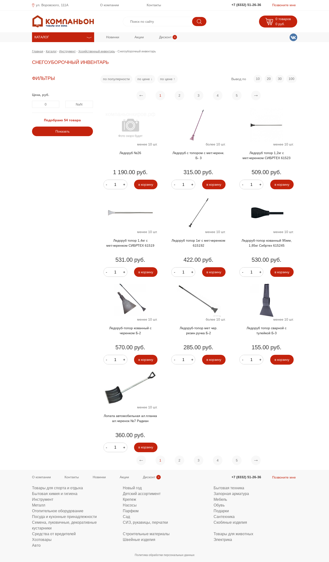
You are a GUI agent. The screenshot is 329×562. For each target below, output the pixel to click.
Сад (126, 516)
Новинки (112, 37)
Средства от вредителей (54, 534)
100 (291, 79)
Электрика (223, 539)
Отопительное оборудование (57, 511)
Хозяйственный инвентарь (96, 51)
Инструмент (67, 51)
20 (269, 79)
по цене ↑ (167, 79)
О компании (109, 5)
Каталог (51, 51)
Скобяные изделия (230, 522)
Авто (36, 545)
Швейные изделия (139, 539)
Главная (37, 51)
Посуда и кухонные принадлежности (64, 516)
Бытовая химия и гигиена (54, 493)
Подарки (221, 511)
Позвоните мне (284, 5)
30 (280, 79)
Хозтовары (42, 539)
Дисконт (165, 37)
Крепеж (129, 499)
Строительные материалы (146, 534)
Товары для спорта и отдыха (57, 488)
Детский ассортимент (142, 493)
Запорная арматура (231, 493)
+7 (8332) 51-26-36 (246, 5)
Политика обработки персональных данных (164, 555)
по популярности (116, 79)
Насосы (130, 505)
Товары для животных (233, 534)
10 (258, 79)
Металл (38, 505)
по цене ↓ (144, 79)
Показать (62, 131)
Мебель (220, 499)
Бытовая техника (229, 488)
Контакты (154, 5)
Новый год (132, 488)
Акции (139, 37)
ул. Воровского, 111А (52, 5)
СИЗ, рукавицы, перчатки (145, 522)
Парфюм (131, 511)
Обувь (219, 505)
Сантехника (224, 516)
